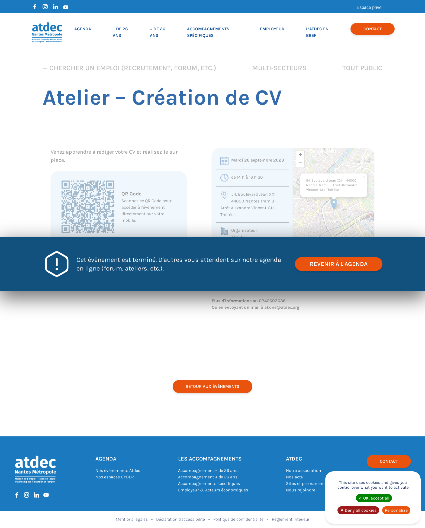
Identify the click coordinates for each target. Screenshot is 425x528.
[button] (333, 204)
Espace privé (369, 7)
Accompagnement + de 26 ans (207, 476)
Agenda (82, 28)
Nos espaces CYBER (114, 476)
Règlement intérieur (290, 519)
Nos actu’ (295, 476)
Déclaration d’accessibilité (180, 519)
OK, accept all (374, 498)
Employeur (272, 28)
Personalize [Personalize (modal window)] (396, 510)
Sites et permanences (307, 483)
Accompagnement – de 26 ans (207, 470)
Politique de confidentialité (238, 519)
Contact (372, 28)
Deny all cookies (358, 510)
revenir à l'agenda (339, 264)
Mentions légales (132, 519)
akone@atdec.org (281, 307)
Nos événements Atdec (117, 470)
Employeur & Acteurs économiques (213, 489)
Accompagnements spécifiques (209, 483)
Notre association (303, 470)
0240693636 (272, 300)
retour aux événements (212, 386)
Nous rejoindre (300, 489)
